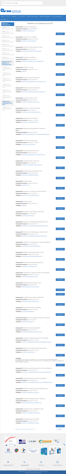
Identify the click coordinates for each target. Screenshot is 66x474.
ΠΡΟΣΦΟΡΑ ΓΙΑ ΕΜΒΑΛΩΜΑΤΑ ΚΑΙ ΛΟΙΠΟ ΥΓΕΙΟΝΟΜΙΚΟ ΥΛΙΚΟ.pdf (36, 342)
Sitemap (38, 469)
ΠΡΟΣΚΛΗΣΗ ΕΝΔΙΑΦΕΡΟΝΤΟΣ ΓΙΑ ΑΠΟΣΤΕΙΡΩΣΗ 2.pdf (33, 81)
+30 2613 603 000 (25, 465)
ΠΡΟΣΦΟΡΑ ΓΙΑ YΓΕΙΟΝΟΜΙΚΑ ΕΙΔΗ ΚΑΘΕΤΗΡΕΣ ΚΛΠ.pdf (34, 236)
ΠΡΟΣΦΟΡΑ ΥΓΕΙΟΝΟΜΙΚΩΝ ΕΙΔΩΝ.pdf (29, 175)
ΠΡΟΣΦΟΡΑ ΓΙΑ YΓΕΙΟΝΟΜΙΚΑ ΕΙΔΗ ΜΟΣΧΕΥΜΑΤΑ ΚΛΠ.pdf (34, 225)
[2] (61, 429)
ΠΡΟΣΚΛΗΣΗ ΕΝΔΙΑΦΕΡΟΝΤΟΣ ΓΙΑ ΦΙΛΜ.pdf (31, 51)
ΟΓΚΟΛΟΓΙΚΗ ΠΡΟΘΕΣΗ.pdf (27, 321)
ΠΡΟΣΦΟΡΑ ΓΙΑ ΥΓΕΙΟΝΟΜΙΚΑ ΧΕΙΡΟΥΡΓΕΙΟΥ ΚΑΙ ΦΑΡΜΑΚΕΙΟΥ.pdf (36, 372)
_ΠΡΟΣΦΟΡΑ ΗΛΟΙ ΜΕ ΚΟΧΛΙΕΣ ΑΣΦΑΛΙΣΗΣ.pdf (31, 256)
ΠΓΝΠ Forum (41, 465)
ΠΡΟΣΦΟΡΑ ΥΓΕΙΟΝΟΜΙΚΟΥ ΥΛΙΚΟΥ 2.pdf (30, 412)
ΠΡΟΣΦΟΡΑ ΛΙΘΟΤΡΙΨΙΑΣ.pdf (27, 215)
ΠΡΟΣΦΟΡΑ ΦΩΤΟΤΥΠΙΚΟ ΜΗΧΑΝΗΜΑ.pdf (30, 246)
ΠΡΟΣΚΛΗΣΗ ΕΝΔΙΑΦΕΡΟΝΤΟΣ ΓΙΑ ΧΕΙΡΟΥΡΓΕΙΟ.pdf (33, 154)
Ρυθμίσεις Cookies (29, 469)
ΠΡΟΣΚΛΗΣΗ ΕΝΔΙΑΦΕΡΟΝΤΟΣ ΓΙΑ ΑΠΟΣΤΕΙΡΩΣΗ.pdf (33, 91)
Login (35, 469)
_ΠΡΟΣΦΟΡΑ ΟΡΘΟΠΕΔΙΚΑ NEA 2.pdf (29, 276)
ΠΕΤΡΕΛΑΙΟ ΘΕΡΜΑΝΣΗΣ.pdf (27, 311)
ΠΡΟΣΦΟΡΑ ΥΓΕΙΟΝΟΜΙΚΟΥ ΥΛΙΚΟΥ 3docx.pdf (31, 164)
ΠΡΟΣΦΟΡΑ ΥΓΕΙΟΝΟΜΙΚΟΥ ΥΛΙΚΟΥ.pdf (30, 392)
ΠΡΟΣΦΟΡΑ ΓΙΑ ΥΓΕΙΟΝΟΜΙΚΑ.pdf (28, 41)
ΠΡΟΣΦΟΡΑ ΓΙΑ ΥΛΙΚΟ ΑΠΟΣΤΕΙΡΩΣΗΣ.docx (31, 112)
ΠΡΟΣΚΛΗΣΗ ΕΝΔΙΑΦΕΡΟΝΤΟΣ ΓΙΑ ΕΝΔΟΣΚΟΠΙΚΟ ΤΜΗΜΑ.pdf (35, 134)
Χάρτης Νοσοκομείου (58, 465)
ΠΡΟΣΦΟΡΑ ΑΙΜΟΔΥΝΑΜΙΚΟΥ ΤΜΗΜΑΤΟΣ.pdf (31, 331)
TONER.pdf (23, 71)
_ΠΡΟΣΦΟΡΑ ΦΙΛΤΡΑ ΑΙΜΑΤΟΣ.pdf (29, 266)
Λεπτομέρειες (60, 33)
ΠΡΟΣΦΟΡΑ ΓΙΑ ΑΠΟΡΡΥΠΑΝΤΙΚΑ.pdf (29, 122)
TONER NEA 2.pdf (25, 185)
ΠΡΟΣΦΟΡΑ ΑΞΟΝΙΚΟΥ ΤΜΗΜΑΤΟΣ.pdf (30, 301)
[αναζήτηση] (22, 3)
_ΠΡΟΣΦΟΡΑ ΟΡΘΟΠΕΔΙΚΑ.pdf (28, 30)
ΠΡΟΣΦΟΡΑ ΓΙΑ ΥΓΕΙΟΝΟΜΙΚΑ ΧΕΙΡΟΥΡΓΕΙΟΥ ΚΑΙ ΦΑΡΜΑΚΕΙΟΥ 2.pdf (36, 382)
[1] (60, 429)
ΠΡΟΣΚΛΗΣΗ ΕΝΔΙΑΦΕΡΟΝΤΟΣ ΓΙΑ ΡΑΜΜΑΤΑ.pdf (32, 61)
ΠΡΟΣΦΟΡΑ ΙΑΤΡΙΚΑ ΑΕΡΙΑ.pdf (28, 144)
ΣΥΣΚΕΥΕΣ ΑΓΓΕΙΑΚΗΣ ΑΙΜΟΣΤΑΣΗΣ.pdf (30, 195)
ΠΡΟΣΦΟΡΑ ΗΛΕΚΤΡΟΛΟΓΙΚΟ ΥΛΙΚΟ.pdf (30, 286)
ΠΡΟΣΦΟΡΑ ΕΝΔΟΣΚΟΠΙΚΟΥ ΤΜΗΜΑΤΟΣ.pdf (31, 402)
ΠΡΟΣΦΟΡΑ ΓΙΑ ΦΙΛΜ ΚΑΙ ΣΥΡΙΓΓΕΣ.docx (30, 101)
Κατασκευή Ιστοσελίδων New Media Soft (33, 472)
